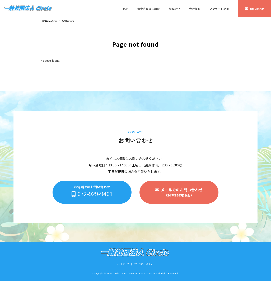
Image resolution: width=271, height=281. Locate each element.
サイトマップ (122, 264)
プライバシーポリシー (144, 264)
